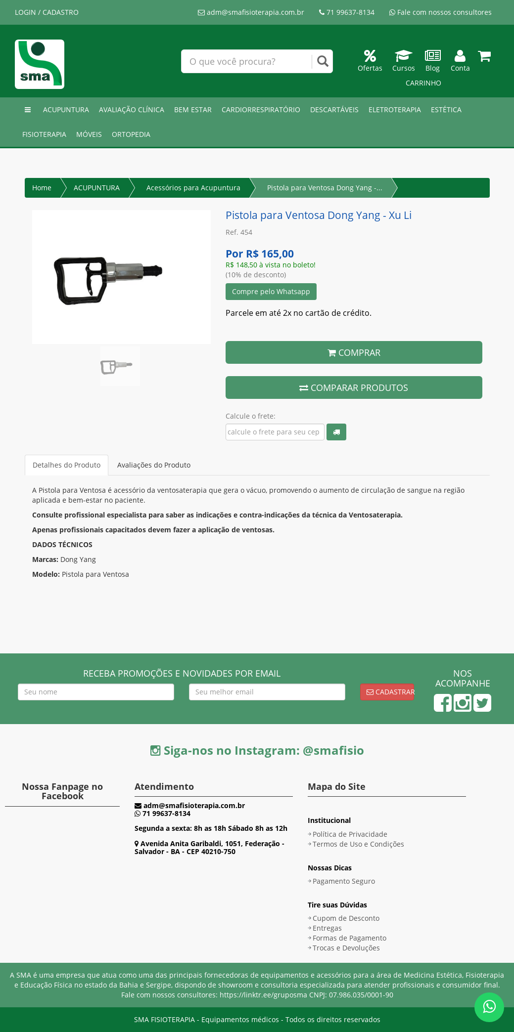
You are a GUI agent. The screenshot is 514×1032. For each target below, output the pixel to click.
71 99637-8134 (346, 12)
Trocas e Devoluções (346, 947)
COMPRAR (353, 352)
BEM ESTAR (193, 109)
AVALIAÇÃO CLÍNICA (131, 109)
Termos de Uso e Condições (358, 844)
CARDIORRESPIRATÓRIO (261, 109)
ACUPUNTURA (66, 109)
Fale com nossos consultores (440, 12)
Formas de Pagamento (349, 938)
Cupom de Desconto (346, 918)
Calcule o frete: (251, 416)
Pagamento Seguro (344, 881)
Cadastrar (390, 691)
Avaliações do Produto (153, 465)
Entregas (327, 928)
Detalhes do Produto (66, 465)
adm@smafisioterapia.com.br (251, 12)
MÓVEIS (89, 134)
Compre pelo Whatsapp (271, 291)
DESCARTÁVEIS (334, 109)
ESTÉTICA (446, 109)
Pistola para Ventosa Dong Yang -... (324, 187)
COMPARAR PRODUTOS (353, 387)
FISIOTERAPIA (44, 134)
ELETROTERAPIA (395, 109)
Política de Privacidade (350, 834)
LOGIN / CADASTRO (47, 12)
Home (41, 187)
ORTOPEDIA (131, 134)
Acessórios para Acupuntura (193, 187)
